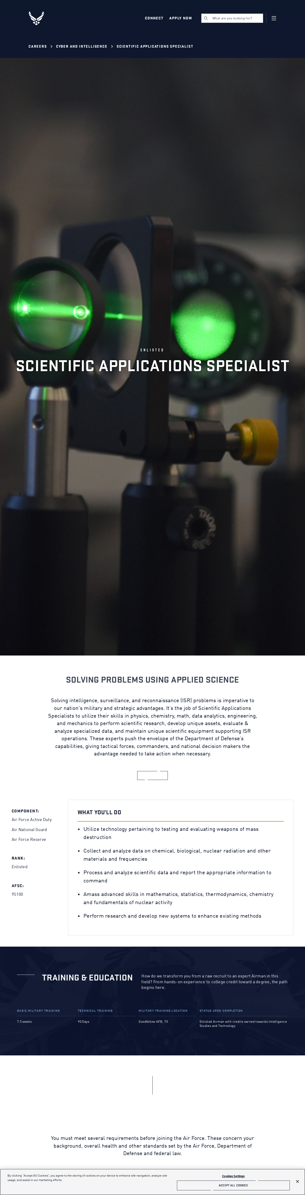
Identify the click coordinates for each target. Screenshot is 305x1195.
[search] (232, 18)
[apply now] (152, 775)
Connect (154, 18)
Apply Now (180, 18)
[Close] (297, 1181)
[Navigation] (274, 18)
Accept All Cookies (233, 1185)
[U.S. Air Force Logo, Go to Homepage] (40, 18)
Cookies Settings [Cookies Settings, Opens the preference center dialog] (233, 1176)
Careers (38, 46)
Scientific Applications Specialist (155, 46)
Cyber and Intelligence (82, 46)
